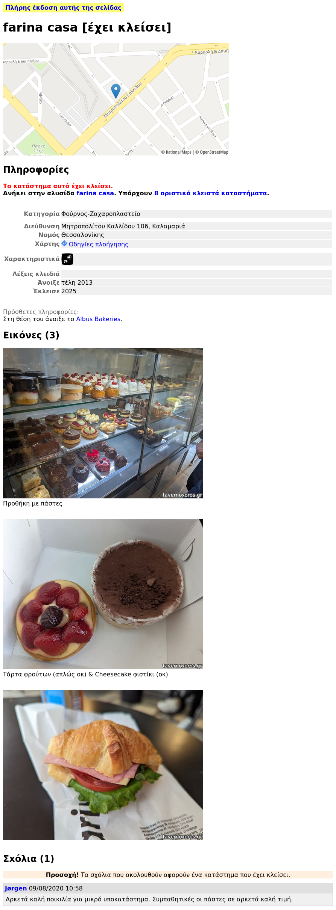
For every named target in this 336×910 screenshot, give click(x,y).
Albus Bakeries (98, 319)
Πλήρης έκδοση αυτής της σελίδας (63, 7)
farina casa (95, 193)
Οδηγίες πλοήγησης (95, 244)
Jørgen (16, 888)
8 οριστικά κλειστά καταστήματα (210, 193)
